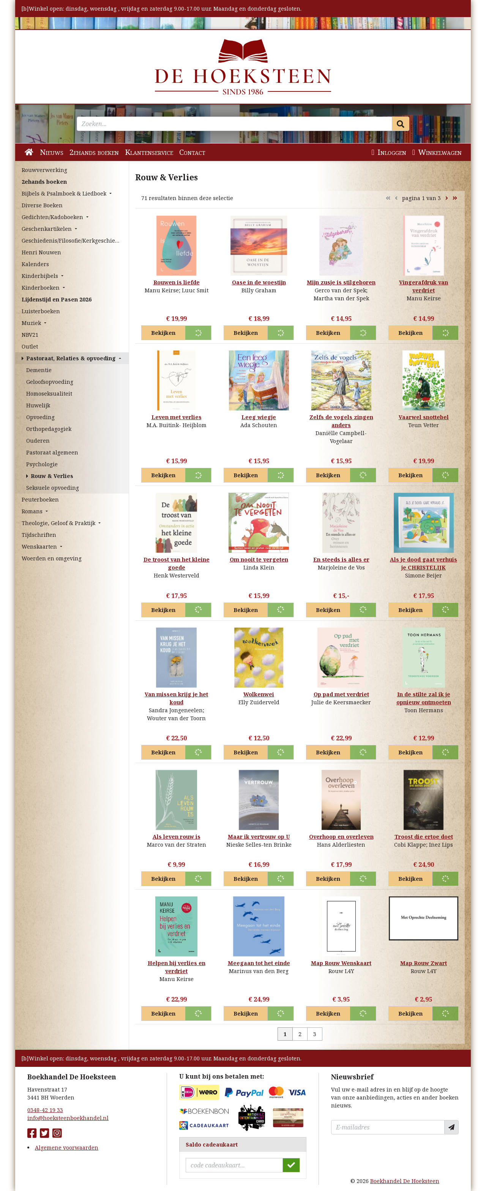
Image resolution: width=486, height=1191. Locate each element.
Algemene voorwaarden (66, 1147)
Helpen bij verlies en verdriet (176, 967)
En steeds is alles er (341, 559)
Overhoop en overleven (341, 836)
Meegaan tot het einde (259, 963)
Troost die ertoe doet (423, 836)
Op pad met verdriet (341, 694)
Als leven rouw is (176, 836)
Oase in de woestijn (259, 282)
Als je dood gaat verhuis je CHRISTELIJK (423, 563)
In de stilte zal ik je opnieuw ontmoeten (423, 698)
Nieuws (51, 152)
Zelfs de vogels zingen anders (341, 421)
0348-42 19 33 (45, 1110)
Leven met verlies (176, 417)
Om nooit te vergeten (259, 559)
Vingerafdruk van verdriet (423, 286)
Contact (192, 152)
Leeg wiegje (258, 417)
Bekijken (163, 332)
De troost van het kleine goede (177, 563)
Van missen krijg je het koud (176, 698)
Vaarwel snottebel (424, 417)
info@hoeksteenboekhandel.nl (68, 1118)
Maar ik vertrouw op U (259, 836)
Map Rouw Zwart (423, 963)
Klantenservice (149, 152)
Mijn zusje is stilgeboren (341, 282)
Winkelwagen (437, 152)
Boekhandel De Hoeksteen (404, 1181)
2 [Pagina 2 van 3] (299, 1034)
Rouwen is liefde (176, 282)
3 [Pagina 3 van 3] (314, 1034)
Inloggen (388, 152)
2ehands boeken (94, 152)
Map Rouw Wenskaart (341, 963)
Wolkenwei (258, 694)
